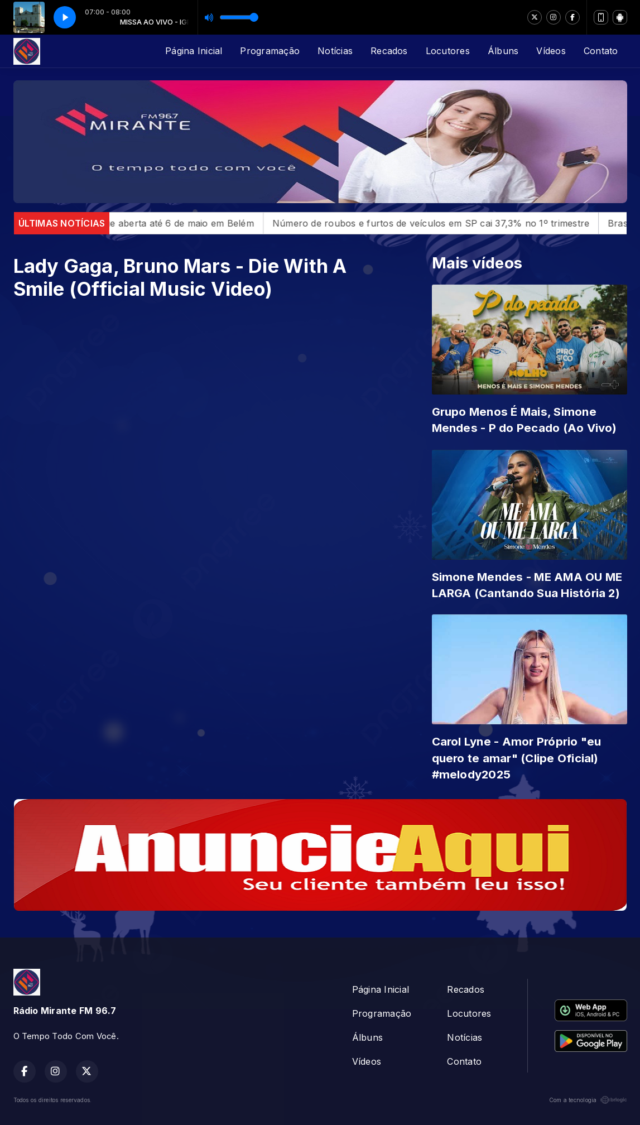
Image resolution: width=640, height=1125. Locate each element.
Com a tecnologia (588, 1100)
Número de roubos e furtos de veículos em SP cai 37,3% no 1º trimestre (446, 223)
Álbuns (503, 50)
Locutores (448, 50)
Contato (601, 50)
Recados (389, 50)
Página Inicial (193, 50)
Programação (270, 50)
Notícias (335, 50)
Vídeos (550, 50)
